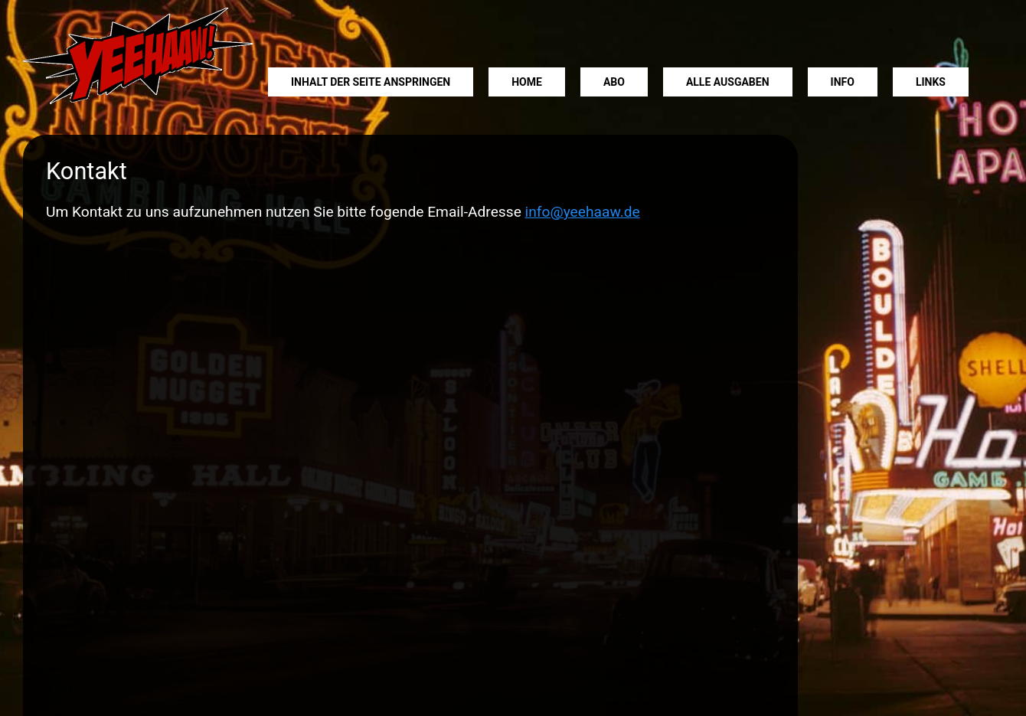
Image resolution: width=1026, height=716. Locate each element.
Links (931, 82)
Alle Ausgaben (728, 82)
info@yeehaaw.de (582, 212)
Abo (614, 82)
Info (842, 82)
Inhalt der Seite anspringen (370, 82)
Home (526, 82)
